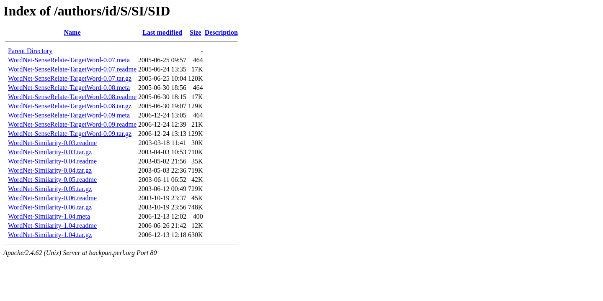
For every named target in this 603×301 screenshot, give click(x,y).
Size (195, 32)
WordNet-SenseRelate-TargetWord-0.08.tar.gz (69, 106)
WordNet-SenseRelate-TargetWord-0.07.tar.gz (69, 78)
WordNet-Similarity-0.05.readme (52, 179)
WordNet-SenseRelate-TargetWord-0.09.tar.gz (69, 133)
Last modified (162, 32)
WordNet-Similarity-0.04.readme (52, 161)
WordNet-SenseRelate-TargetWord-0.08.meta (69, 87)
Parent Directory (30, 50)
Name (72, 32)
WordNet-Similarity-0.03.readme (52, 142)
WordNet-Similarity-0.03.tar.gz (50, 152)
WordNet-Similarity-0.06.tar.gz (50, 207)
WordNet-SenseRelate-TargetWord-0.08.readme (72, 96)
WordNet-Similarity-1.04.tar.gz (50, 234)
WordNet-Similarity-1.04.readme (52, 225)
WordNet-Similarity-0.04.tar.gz (50, 170)
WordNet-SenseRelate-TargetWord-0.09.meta (69, 115)
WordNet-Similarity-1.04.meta (49, 216)
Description (221, 32)
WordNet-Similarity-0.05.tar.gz (50, 188)
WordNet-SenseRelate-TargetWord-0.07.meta (69, 60)
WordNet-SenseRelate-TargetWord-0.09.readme (72, 124)
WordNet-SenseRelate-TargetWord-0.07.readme (72, 69)
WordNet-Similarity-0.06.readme (52, 198)
